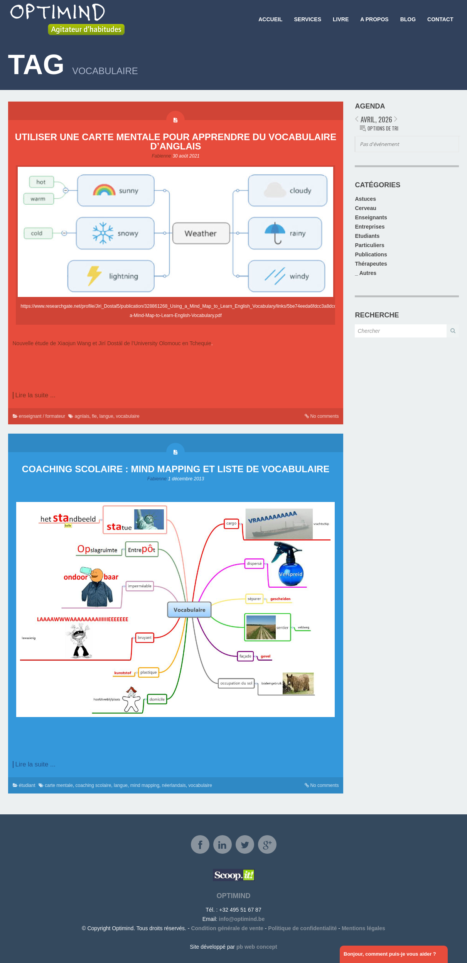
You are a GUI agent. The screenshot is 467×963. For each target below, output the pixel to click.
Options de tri (383, 128)
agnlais (82, 416)
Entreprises (369, 227)
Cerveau (365, 208)
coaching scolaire (93, 785)
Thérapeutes (371, 264)
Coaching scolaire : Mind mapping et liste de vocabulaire (175, 469)
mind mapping (144, 785)
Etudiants (367, 236)
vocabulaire (127, 416)
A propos (374, 19)
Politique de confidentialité (302, 928)
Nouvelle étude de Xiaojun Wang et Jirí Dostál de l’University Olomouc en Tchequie (112, 343)
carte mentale (59, 785)
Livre (341, 19)
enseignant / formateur (42, 416)
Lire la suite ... (35, 395)
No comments (324, 416)
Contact (440, 19)
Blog (408, 19)
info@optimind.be (242, 919)
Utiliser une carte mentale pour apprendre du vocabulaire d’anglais (175, 141)
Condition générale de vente (227, 928)
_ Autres (365, 273)
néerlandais (174, 785)
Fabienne (161, 156)
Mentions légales (363, 928)
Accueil (270, 19)
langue (106, 416)
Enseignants (371, 217)
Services (307, 19)
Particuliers (369, 245)
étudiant (27, 785)
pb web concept (256, 947)
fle (94, 416)
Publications (371, 254)
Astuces (365, 199)
